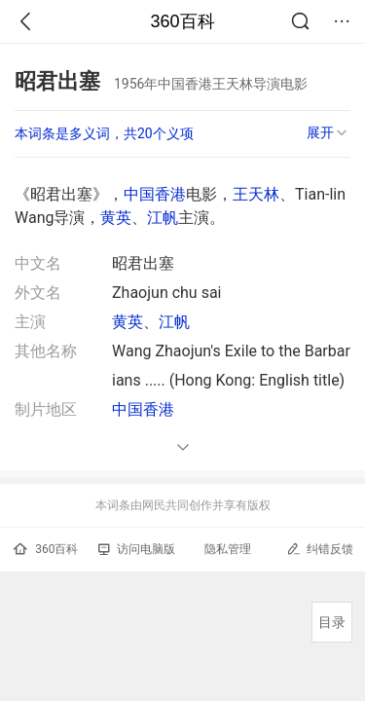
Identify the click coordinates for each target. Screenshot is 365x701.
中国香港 (155, 194)
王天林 (256, 194)
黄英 (115, 217)
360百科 (182, 21)
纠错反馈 (319, 548)
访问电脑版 (136, 549)
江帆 (162, 217)
